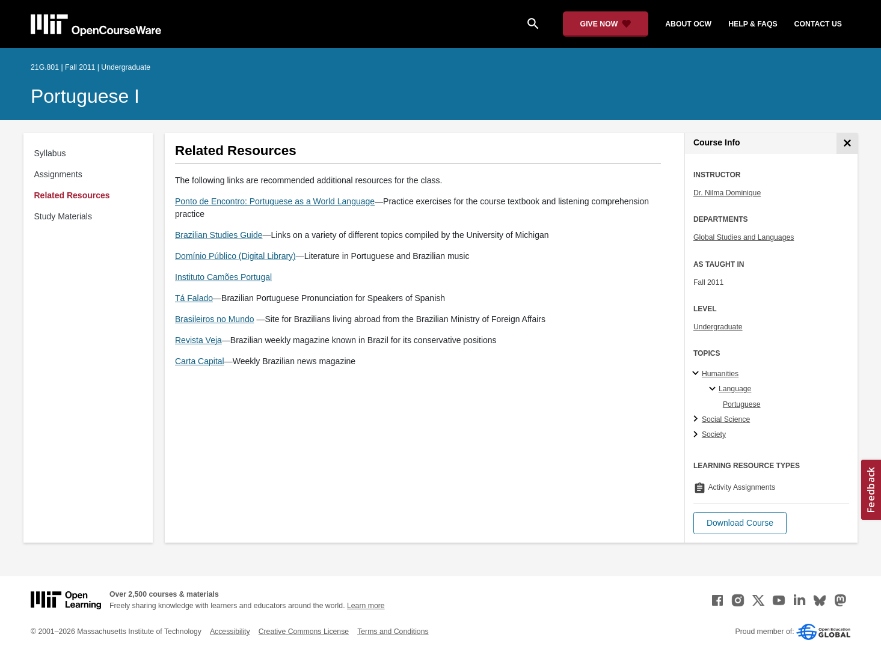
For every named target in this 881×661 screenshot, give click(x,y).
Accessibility (230, 631)
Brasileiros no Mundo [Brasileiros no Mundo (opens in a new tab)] (214, 319)
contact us (818, 24)
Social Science (726, 419)
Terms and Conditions (392, 631)
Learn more (366, 606)
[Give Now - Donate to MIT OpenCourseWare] (606, 24)
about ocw (688, 24)
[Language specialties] (714, 389)
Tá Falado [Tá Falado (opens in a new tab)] (194, 298)
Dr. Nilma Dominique (727, 193)
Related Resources (72, 195)
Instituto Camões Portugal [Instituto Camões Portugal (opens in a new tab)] (223, 277)
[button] (740, 523)
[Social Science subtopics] (697, 419)
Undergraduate (718, 327)
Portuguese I (85, 96)
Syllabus (50, 153)
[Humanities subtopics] (697, 374)
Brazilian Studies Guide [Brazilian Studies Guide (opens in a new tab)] (219, 235)
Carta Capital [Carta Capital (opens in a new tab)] (199, 361)
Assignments (58, 174)
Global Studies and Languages (743, 237)
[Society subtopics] (697, 435)
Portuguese (742, 404)
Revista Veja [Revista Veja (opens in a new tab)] (198, 340)
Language (735, 389)
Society (714, 434)
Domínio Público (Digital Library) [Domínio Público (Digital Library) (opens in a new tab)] (235, 256)
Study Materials (63, 216)
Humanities (720, 374)
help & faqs (752, 24)
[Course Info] (847, 143)
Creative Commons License (304, 631)
